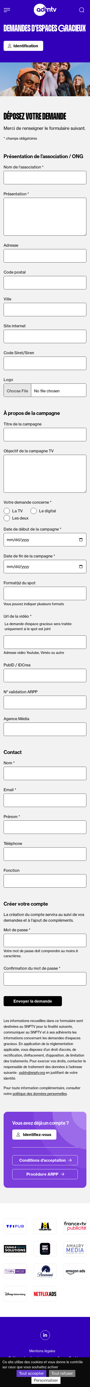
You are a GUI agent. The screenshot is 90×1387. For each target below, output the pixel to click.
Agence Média (16, 718)
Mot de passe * (17, 929)
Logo (8, 379)
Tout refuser (62, 1373)
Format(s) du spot (20, 582)
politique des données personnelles (40, 1094)
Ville (7, 299)
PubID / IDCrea (17, 665)
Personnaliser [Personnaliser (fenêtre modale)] (46, 1380)
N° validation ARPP (20, 691)
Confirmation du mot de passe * (32, 968)
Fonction (11, 870)
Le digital (47, 510)
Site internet (15, 325)
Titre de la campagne (23, 424)
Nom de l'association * (24, 167)
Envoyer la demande (32, 1001)
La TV (17, 510)
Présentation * (16, 193)
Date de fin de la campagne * (29, 556)
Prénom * (12, 816)
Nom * (9, 762)
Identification (23, 45)
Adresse (11, 245)
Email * (10, 789)
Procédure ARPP (45, 1174)
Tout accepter (31, 1373)
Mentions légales (42, 1351)
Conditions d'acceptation (45, 1160)
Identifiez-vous (33, 1134)
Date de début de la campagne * (32, 529)
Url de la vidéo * (18, 616)
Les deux (20, 518)
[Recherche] (81, 10)
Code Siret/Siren (19, 352)
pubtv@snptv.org (32, 1072)
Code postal (15, 272)
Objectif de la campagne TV (29, 450)
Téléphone (13, 843)
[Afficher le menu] (7, 10)
